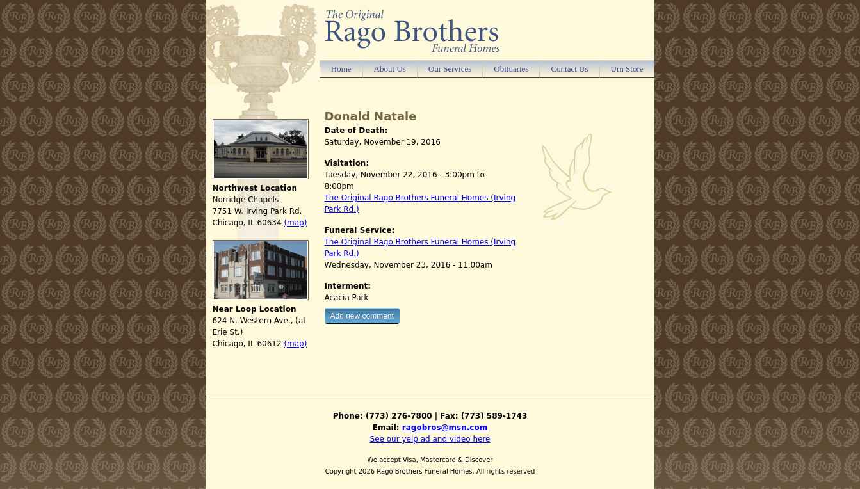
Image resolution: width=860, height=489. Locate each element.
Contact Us (569, 69)
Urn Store (627, 69)
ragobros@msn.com (444, 427)
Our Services (450, 69)
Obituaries (511, 69)
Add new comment (362, 316)
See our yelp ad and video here (430, 439)
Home (341, 69)
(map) (295, 222)
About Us (390, 69)
